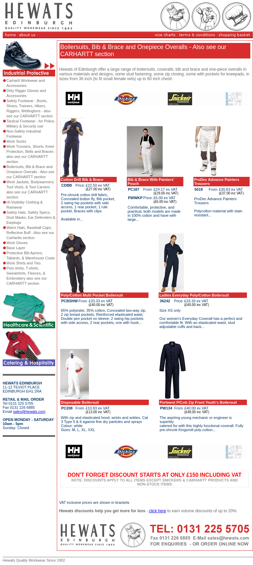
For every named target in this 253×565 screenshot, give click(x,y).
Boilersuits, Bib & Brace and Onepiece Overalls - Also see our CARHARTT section (30, 172)
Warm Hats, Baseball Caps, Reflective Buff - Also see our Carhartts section (30, 233)
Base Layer (15, 248)
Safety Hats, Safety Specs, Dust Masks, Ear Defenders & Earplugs (30, 217)
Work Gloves (17, 243)
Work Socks (16, 141)
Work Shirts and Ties (23, 263)
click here (157, 511)
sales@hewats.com (29, 411)
